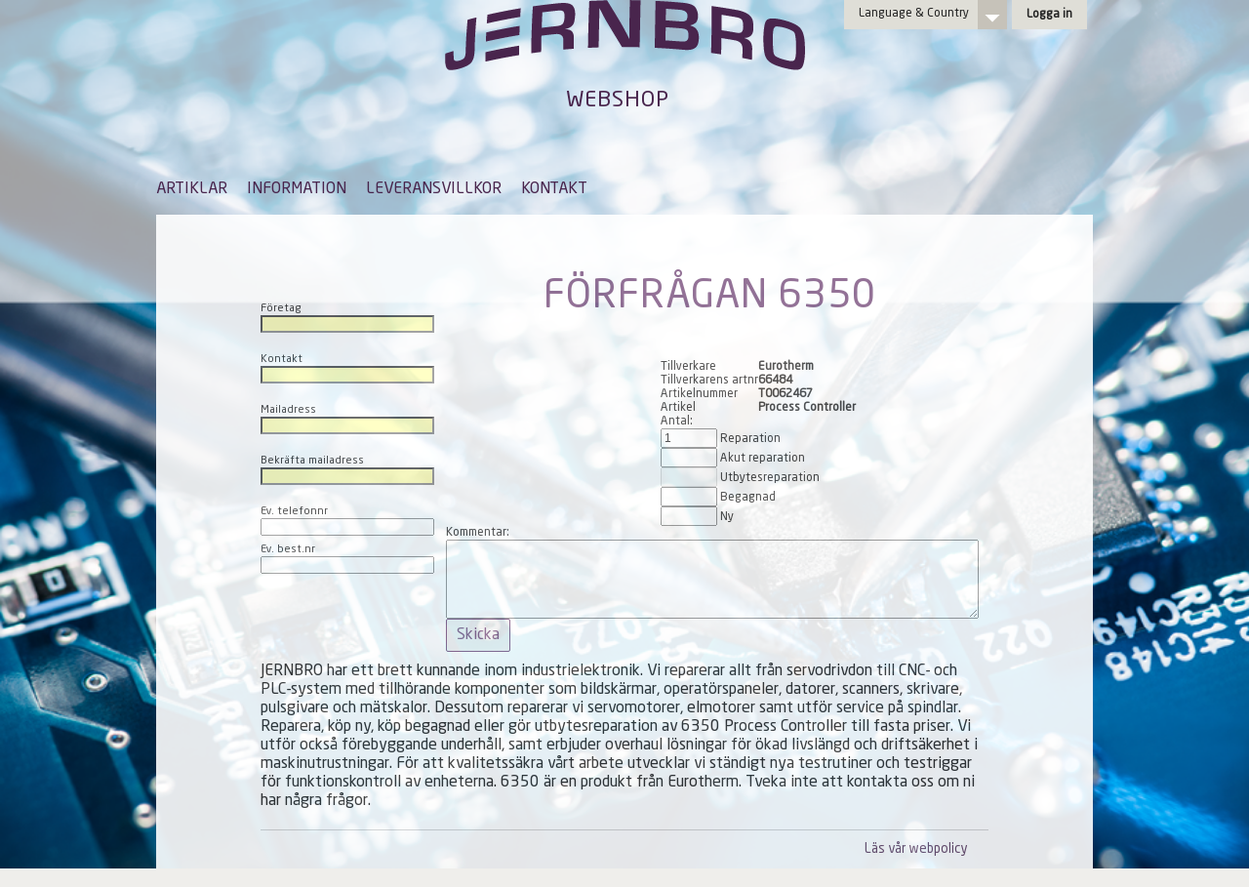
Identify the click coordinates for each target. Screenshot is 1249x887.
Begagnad (748, 498)
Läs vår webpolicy (916, 849)
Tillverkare (688, 367)
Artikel (678, 408)
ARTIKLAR (191, 189)
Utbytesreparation (770, 478)
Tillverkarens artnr (709, 380)
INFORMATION (296, 189)
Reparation (750, 439)
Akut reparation (762, 458)
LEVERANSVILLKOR (434, 189)
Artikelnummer (699, 394)
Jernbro (624, 54)
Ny (727, 517)
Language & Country (914, 14)
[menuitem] (191, 198)
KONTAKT (554, 189)
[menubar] (371, 204)
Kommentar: (477, 533)
